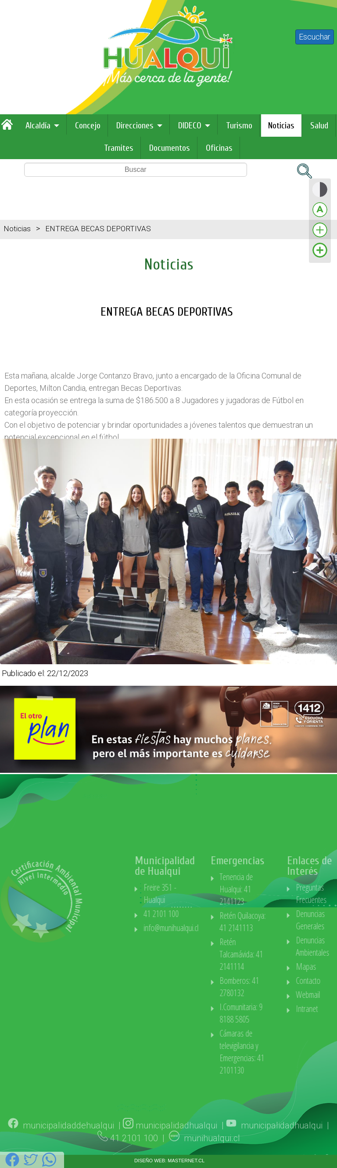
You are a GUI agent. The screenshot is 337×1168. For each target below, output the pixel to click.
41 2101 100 (196, 914)
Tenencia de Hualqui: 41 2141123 (272, 889)
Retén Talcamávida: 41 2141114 (277, 954)
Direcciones (135, 125)
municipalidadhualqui (176, 1150)
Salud (319, 125)
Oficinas (219, 148)
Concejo (87, 125)
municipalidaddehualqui (68, 1150)
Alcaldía (37, 125)
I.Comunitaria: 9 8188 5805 (276, 1013)
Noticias (281, 125)
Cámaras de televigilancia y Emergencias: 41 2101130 (277, 1051)
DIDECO (189, 125)
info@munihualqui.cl (206, 928)
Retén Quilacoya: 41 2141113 (278, 922)
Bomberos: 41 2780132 (275, 987)
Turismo (239, 125)
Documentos (169, 148)
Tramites (118, 148)
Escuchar (314, 36)
